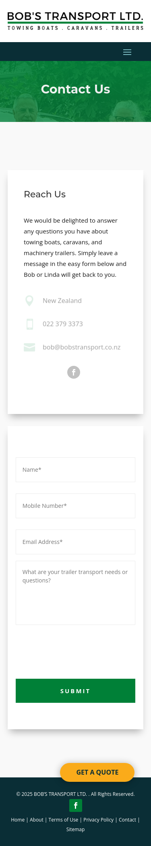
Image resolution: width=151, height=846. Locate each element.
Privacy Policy (98, 819)
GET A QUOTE (97, 772)
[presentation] (77, 650)
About (36, 819)
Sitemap (75, 829)
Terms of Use (64, 819)
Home (18, 819)
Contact (127, 819)
